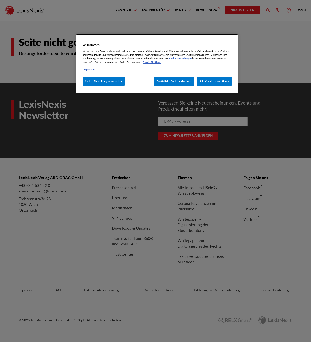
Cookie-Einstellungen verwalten (103, 81)
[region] (157, 63)
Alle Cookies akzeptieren (214, 81)
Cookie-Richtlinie (152, 62)
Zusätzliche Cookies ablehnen (174, 81)
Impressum (89, 69)
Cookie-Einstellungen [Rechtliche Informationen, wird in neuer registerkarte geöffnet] (180, 58)
